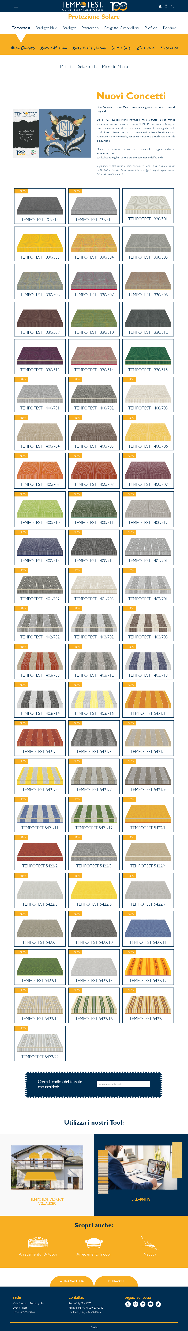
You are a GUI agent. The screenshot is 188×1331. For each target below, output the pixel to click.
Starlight (69, 28)
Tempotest (21, 28)
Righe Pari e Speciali (89, 48)
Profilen (151, 28)
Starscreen (90, 28)
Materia (66, 66)
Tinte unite (169, 48)
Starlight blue (46, 28)
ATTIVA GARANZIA (72, 1281)
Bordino (169, 28)
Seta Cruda (87, 66)
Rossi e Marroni (53, 48)
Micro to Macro (115, 66)
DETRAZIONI (116, 1281)
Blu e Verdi (145, 48)
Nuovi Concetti (22, 48)
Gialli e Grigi (121, 48)
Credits (94, 1327)
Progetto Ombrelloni (121, 28)
